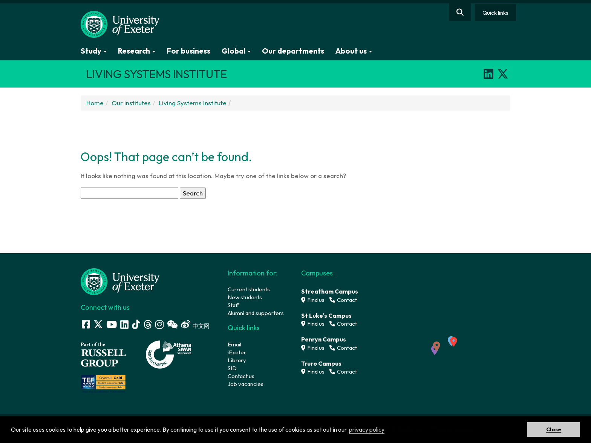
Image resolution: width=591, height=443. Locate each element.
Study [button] (94, 50)
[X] (502, 74)
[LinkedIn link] (124, 324)
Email (234, 344)
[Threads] (148, 324)
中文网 (201, 325)
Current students (249, 289)
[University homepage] (120, 281)
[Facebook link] (86, 324)
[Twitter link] (98, 324)
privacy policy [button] (366, 429)
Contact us (241, 376)
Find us (313, 299)
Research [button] (136, 50)
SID (232, 368)
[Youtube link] (111, 324)
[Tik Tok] (136, 324)
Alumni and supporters (256, 313)
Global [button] (236, 50)
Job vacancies (245, 384)
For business (188, 50)
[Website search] (460, 12)
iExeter (237, 352)
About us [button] (353, 50)
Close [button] (553, 429)
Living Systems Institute (193, 103)
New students (245, 297)
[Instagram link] (159, 324)
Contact (343, 299)
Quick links (495, 12)
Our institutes (131, 103)
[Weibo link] (185, 324)
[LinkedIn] (488, 74)
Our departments (293, 50)
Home (95, 103)
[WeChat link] (172, 324)
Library (237, 360)
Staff (233, 305)
